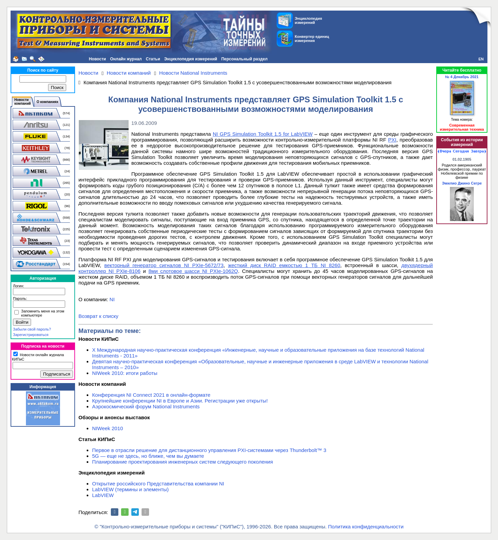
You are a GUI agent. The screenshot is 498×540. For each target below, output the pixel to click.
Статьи (153, 59)
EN (481, 59)
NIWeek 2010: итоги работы (124, 373)
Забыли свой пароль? (32, 329)
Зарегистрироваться (30, 335)
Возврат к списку (98, 316)
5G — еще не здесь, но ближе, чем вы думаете (148, 456)
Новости (97, 59)
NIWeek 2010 (107, 428)
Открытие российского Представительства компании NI (158, 483)
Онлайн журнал (126, 59)
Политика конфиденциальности (366, 526)
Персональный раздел (244, 59)
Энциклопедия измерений (190, 59)
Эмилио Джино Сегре (462, 183)
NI (112, 299)
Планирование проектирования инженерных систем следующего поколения (182, 462)
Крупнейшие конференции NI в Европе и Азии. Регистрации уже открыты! (180, 401)
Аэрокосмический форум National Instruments (146, 406)
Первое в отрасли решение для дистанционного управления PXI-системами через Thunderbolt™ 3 (209, 450)
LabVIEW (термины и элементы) (130, 489)
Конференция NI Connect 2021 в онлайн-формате (151, 395)
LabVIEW (103, 495)
